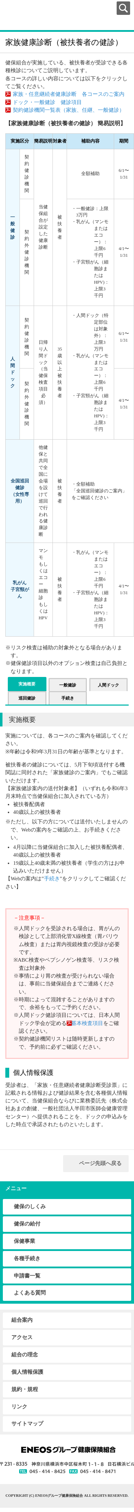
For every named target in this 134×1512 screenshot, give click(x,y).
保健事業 (24, 1241)
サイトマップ (27, 1423)
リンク (19, 1406)
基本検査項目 (86, 1023)
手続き (52, 878)
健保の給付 (27, 1224)
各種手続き (27, 1258)
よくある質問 (30, 1293)
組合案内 (22, 1320)
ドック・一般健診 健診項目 (47, 102)
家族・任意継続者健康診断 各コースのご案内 (68, 94)
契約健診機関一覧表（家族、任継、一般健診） (68, 110)
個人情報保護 (27, 1372)
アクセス (22, 1337)
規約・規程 (24, 1389)
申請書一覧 (27, 1276)
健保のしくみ (30, 1206)
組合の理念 (24, 1354)
